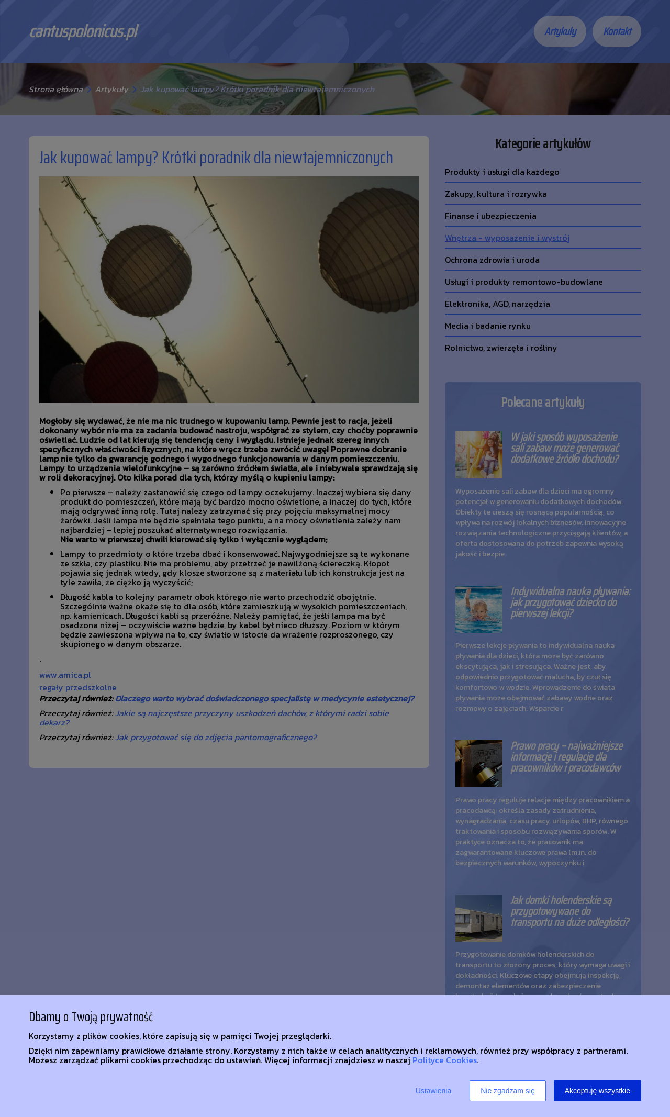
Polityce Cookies (444, 1060)
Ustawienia (433, 1091)
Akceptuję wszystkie (597, 1091)
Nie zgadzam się (508, 1091)
